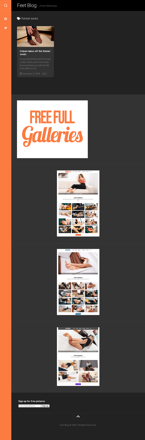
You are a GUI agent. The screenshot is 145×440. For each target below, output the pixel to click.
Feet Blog (27, 6)
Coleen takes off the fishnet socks (35, 53)
